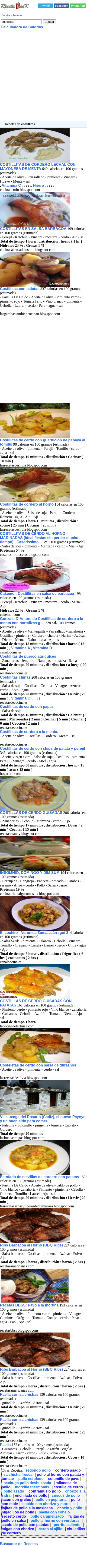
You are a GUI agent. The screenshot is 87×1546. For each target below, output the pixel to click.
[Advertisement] (43, 77)
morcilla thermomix (32, 1487)
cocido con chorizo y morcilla (48, 1504)
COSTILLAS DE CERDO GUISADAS (31, 813)
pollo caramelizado (47, 1516)
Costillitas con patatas (19, 289)
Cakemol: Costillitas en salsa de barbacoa (37, 594)
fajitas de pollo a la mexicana (27, 1508)
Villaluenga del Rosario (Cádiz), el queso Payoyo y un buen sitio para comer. (43, 1119)
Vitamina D (42, 648)
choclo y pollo (69, 1508)
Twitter (45, 5)
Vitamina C (11, 185)
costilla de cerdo (68, 1487)
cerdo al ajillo (50, 1529)
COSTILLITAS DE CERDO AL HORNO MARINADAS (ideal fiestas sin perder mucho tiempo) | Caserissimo (39, 538)
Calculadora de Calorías (22, 27)
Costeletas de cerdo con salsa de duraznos (38, 1065)
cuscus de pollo (66, 1495)
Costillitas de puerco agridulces (28, 656)
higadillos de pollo (18, 1512)
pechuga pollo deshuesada (27, 1483)
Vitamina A (20, 648)
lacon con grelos (16, 1500)
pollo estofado (31, 1479)
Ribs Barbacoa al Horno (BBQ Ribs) (32, 1245)
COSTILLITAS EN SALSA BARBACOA (33, 229)
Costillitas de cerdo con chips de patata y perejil (42, 748)
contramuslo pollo (45, 1491)
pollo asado (13, 1491)
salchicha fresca (17, 1474)
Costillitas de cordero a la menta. (29, 732)
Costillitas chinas (15, 677)
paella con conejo (54, 1512)
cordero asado (68, 1470)
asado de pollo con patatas (25, 1525)
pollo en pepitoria (50, 1500)
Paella (5, 1445)
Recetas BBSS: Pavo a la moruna (29, 1305)
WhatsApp (78, 5)
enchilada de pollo (31, 1495)
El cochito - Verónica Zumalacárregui (33, 933)
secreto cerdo (14, 1516)
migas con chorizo (18, 1529)
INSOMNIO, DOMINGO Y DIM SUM (30, 873)
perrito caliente (67, 1525)
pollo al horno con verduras (55, 1521)
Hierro (38, 185)
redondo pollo (38, 1470)
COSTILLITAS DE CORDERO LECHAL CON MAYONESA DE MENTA (38, 167)
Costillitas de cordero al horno (27, 504)
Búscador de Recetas (19, 1544)
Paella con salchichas (19, 1394)
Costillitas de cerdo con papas (27, 707)
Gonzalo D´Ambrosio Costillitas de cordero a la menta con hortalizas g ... (41, 621)
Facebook (61, 5)
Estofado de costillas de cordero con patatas (39, 1177)
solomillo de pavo (63, 1479)
